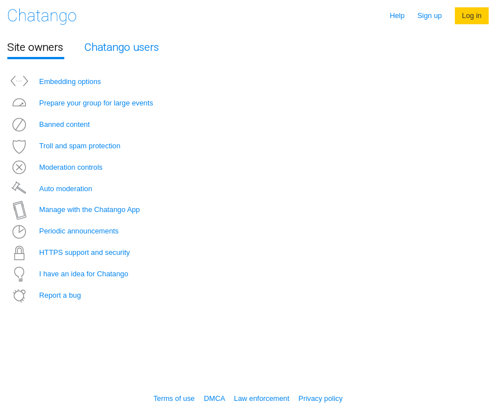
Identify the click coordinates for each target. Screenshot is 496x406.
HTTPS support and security (68, 252)
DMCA (214, 398)
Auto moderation (49, 188)
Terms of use (173, 398)
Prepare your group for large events (80, 103)
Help (397, 15)
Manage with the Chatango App (73, 209)
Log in (472, 15)
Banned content (48, 124)
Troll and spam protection (64, 146)
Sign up (430, 15)
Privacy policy (321, 398)
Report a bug (44, 295)
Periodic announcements (63, 231)
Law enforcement (261, 398)
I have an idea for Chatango (68, 274)
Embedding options (54, 81)
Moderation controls (55, 167)
